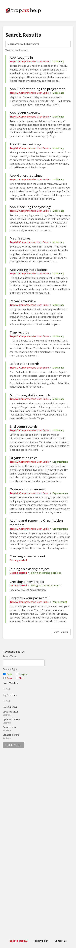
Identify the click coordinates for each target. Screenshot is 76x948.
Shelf (20, 678)
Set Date (7, 715)
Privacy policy (41, 940)
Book (7, 678)
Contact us (61, 940)
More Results (61, 632)
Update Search (13, 745)
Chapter (22, 674)
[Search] (8, 44)
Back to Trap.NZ (18, 940)
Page (8, 674)
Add (6, 689)
